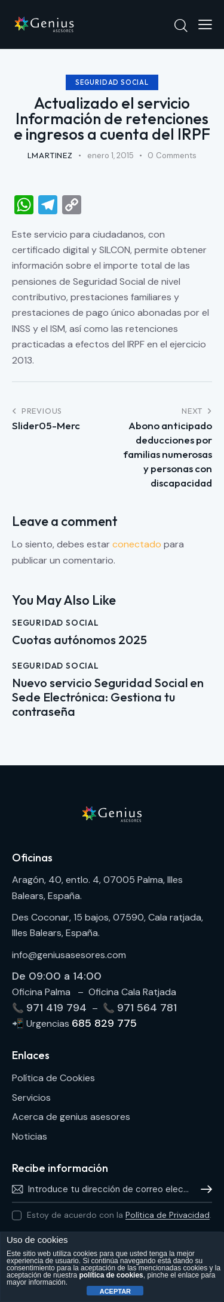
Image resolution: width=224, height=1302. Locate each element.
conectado (136, 544)
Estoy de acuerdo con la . (119, 1214)
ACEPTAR (115, 1291)
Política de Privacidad (167, 1215)
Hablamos (203, 1189)
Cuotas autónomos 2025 (79, 640)
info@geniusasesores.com (69, 955)
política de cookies (111, 1275)
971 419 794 (58, 1008)
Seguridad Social (112, 82)
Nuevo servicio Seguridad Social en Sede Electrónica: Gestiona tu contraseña (108, 697)
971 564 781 (147, 1008)
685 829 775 (104, 1023)
